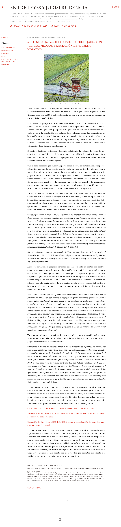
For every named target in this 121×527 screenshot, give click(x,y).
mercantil (5, 53)
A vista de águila (69, 26)
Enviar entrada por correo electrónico (49, 465)
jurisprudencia (7, 50)
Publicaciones (28, 26)
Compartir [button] (5, 37)
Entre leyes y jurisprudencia (49, 7)
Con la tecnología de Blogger (60, 519)
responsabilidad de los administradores (10, 60)
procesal (4, 56)
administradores (8, 47)
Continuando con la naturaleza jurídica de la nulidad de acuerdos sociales (60, 408)
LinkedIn (54, 26)
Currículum (43, 26)
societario (5, 64)
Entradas (15, 26)
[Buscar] (116, 7)
